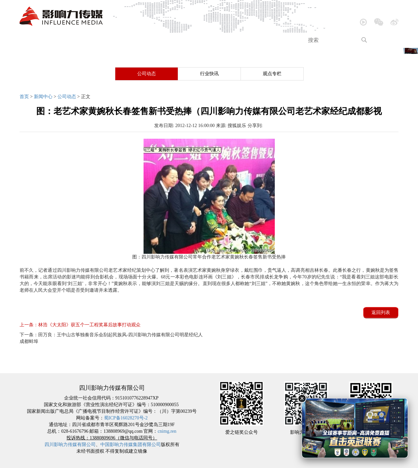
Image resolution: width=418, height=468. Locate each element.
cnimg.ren (166, 431)
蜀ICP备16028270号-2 (126, 417)
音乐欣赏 (133, 40)
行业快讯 (209, 73)
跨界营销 (276, 40)
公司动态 (146, 73)
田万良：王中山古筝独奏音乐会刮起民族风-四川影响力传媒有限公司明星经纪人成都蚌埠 (111, 338)
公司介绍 (62, 40)
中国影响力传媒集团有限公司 (130, 444)
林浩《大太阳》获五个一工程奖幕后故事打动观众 (80, 324)
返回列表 (380, 312)
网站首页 (42, 367)
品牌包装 (240, 40)
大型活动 (169, 40)
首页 (31, 40)
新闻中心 (97, 40)
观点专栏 (272, 73)
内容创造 (205, 40)
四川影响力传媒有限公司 (70, 444)
